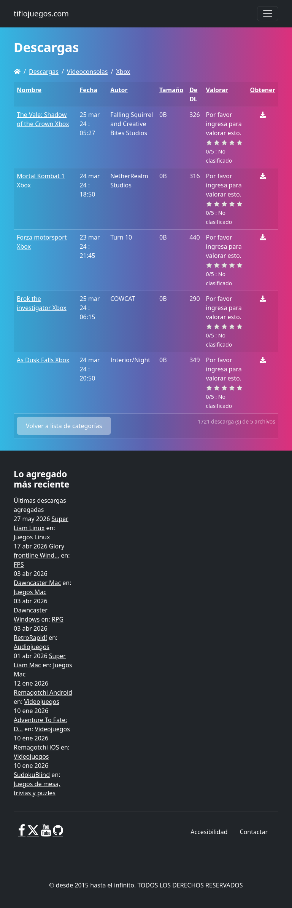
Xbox (123, 71)
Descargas (44, 71)
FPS (19, 564)
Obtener (262, 90)
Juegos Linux (32, 537)
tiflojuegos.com (41, 13)
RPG (57, 619)
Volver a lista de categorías (64, 426)
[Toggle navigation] (267, 13)
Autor (119, 90)
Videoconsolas (87, 71)
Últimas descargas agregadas (40, 505)
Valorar (217, 90)
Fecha (88, 90)
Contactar (254, 832)
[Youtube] (46, 833)
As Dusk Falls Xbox (43, 360)
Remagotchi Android (43, 692)
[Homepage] (17, 71)
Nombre (29, 90)
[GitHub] (58, 833)
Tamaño (171, 90)
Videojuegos (41, 701)
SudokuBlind (32, 775)
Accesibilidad (208, 832)
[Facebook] (21, 833)
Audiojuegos (31, 647)
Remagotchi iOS (36, 747)
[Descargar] (263, 114)
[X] (33, 833)
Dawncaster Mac (37, 583)
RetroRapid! (30, 637)
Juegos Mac (30, 592)
